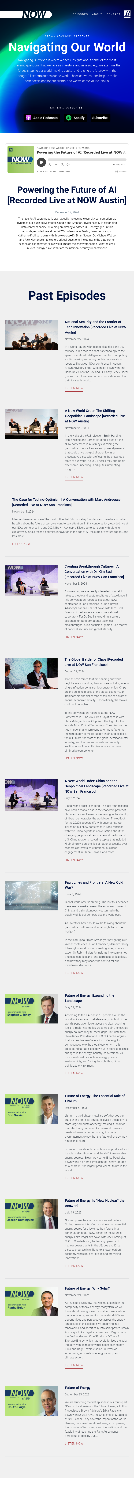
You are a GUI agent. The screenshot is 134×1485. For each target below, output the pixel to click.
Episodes (80, 14)
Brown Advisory (127, 15)
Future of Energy (78, 1388)
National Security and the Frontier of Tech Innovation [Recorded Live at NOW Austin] (95, 327)
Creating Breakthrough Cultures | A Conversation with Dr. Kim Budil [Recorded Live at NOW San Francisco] (95, 571)
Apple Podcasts (41, 118)
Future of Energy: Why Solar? (87, 1288)
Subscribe (100, 118)
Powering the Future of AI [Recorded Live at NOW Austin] (67, 195)
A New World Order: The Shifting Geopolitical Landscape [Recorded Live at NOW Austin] (95, 416)
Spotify (75, 118)
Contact (113, 14)
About (97, 14)
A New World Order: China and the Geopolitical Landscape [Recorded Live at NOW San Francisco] (97, 786)
